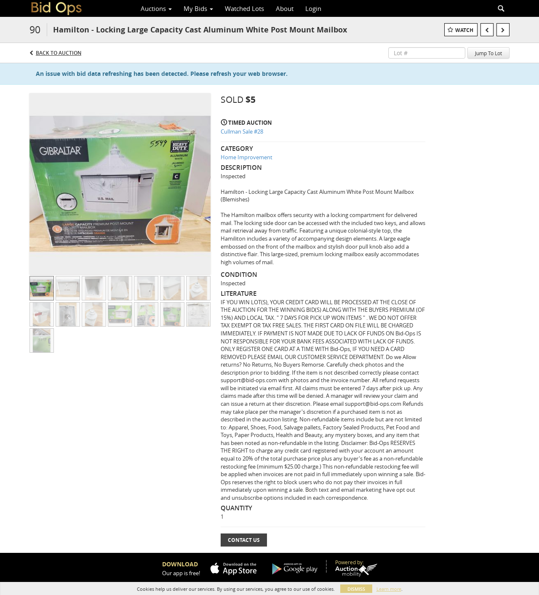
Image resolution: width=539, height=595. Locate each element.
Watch (464, 30)
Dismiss (356, 589)
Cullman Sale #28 (242, 131)
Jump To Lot (488, 53)
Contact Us (244, 540)
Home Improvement (246, 157)
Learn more (388, 589)
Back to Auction (58, 52)
